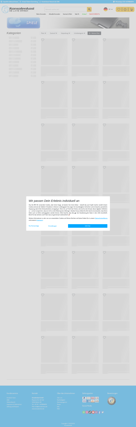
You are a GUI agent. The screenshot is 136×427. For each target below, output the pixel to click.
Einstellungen (52, 226)
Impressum (40, 220)
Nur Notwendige (34, 226)
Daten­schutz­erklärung (101, 218)
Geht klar (87, 226)
